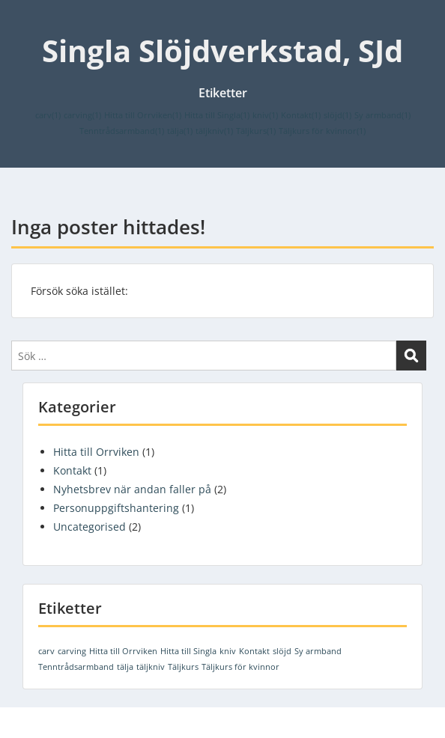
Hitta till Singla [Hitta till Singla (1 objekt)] (216, 115)
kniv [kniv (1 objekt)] (265, 115)
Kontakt (72, 470)
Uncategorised (89, 526)
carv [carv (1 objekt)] (48, 115)
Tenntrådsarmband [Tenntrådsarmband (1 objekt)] (121, 131)
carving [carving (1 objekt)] (82, 115)
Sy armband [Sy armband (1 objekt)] (382, 115)
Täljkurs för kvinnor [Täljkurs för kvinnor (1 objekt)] (322, 131)
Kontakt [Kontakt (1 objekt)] (301, 115)
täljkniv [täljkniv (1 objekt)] (214, 131)
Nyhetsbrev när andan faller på (132, 489)
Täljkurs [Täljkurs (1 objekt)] (256, 131)
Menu (27, 25)
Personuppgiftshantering (116, 508)
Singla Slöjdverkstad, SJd (222, 50)
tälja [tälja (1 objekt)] (180, 131)
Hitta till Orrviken (96, 452)
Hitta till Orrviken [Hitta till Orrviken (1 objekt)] (142, 115)
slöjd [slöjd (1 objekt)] (337, 115)
